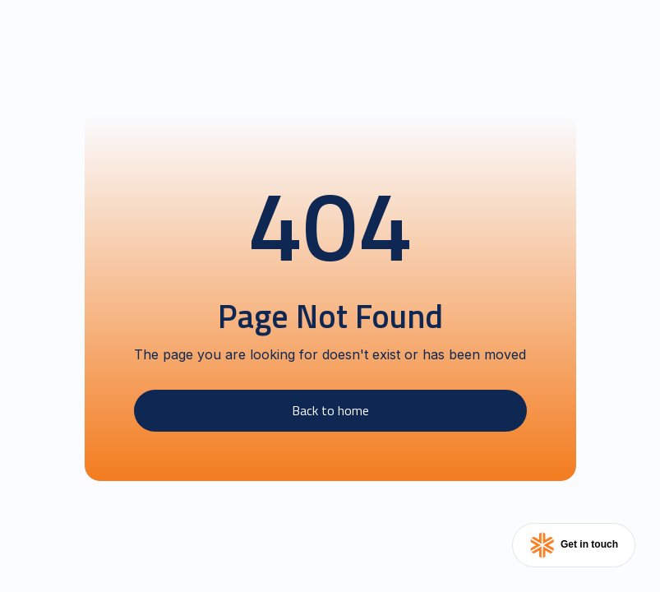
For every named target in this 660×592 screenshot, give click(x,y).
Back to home (330, 410)
